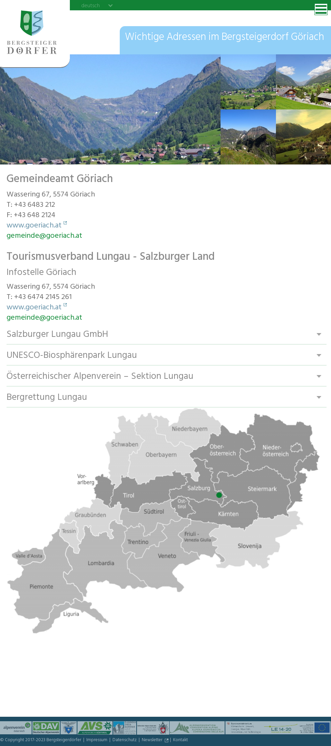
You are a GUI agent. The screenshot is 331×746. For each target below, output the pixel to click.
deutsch (90, 5)
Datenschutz (125, 740)
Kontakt (180, 740)
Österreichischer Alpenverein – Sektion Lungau (100, 377)
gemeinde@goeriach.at (44, 236)
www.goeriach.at (34, 226)
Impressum (97, 740)
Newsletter (152, 740)
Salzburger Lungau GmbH (57, 335)
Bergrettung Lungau (47, 398)
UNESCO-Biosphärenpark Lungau (72, 356)
